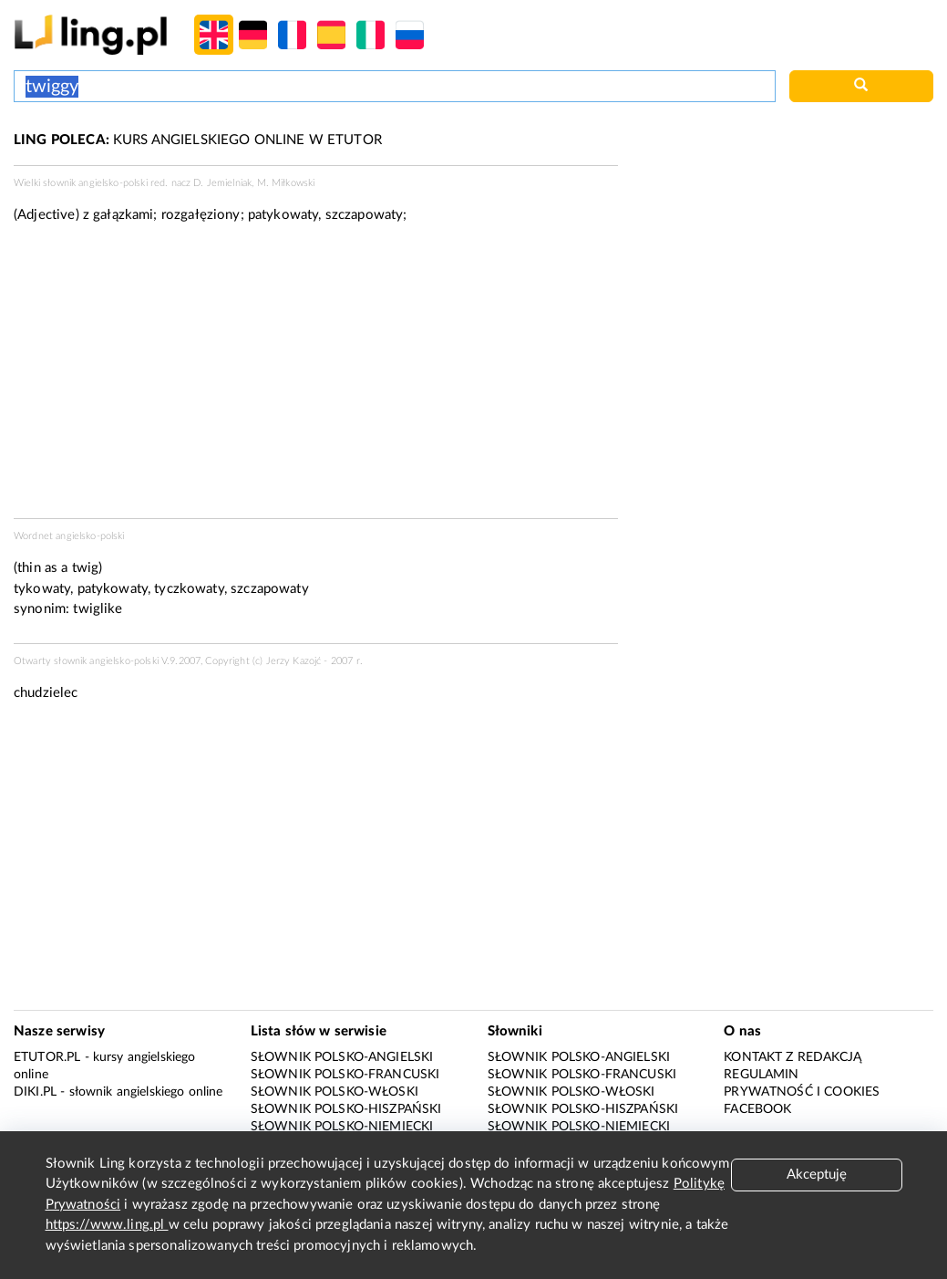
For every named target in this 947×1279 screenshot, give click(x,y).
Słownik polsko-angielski (342, 1057)
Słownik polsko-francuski (345, 1074)
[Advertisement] (315, 376)
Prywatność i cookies (802, 1092)
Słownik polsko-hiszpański (346, 1109)
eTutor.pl (47, 1057)
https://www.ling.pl (107, 1225)
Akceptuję (817, 1174)
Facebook (757, 1109)
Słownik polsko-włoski (334, 1092)
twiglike (97, 609)
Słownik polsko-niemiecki (342, 1126)
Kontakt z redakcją (792, 1057)
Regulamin (761, 1074)
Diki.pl (35, 1092)
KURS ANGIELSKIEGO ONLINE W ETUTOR (198, 140)
